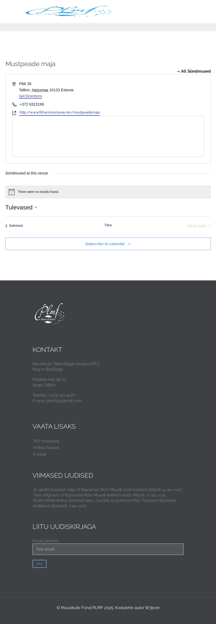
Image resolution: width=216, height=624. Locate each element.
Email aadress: (108, 546)
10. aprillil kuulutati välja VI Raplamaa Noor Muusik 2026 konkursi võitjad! (97, 489)
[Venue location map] (108, 136)
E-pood (39, 454)
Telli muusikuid (46, 441)
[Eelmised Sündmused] (14, 226)
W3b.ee (152, 607)
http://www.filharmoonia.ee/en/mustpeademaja (59, 112)
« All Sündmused (194, 71)
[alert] (108, 191)
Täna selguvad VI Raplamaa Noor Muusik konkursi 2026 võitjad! (89, 495)
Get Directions (30, 96)
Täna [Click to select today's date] (108, 225)
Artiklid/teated (46, 447)
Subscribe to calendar (105, 244)
